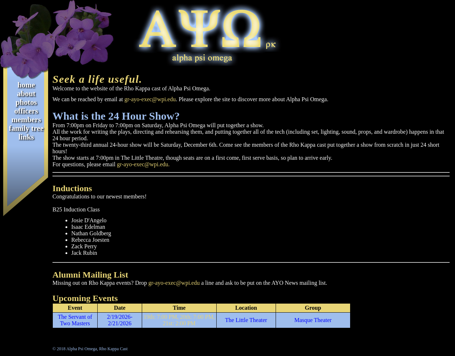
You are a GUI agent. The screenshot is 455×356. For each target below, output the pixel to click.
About (26, 93)
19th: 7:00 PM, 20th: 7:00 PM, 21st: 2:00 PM (179, 320)
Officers (26, 111)
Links (26, 137)
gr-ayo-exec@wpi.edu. (143, 164)
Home (26, 85)
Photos (26, 102)
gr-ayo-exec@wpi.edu (150, 99)
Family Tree (26, 128)
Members (26, 119)
